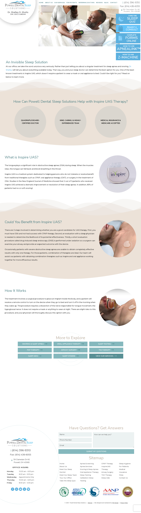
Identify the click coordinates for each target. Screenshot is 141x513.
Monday (10, 471)
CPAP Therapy (107, 464)
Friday (9, 483)
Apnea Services (86, 466)
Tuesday (10, 474)
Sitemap (90, 502)
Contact (113, 2)
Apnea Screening (87, 464)
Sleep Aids (33, 356)
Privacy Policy (124, 502)
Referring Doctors (86, 2)
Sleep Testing (104, 344)
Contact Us (123, 478)
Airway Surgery (69, 350)
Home (41, 2)
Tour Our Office (66, 478)
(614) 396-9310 (131, 2)
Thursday (11, 480)
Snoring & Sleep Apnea (33, 344)
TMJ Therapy (104, 350)
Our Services (59, 2)
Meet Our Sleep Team (68, 475)
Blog (106, 2)
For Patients (71, 2)
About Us (49, 2)
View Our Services (104, 356)
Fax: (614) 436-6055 (130, 6)
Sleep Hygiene (68, 356)
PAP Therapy (33, 350)
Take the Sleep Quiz (68, 481)
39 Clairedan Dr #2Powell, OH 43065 (131, 10)
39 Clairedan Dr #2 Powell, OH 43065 (20, 460)
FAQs (121, 475)
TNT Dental (115, 502)
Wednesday (12, 477)
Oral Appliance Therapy (68, 344)
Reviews (99, 2)
